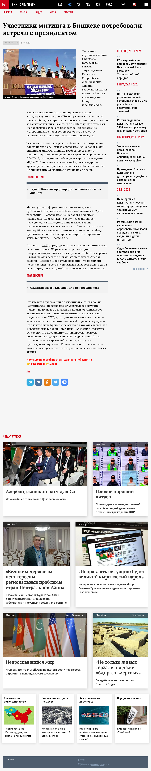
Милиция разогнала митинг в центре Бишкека (66, 288)
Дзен (52, 364)
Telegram (36, 364)
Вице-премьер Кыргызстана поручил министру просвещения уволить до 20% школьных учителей (132, 206)
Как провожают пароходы (91, 700)
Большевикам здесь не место (56, 700)
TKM (89, 4)
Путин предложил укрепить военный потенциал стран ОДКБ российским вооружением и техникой (132, 102)
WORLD (110, 4)
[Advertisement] (75, 413)
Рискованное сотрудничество (16, 700)
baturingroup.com (97, 768)
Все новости (140, 269)
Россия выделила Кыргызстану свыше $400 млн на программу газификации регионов (132, 125)
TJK (79, 4)
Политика (25, 43)
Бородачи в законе (130, 698)
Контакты (10, 762)
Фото (54, 12)
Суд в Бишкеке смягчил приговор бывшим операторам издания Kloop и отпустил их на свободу (132, 255)
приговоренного (63, 120)
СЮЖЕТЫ (70, 12)
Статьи (24, 12)
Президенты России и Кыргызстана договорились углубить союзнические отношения (132, 176)
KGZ (70, 4)
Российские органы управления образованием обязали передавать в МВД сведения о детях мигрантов (132, 230)
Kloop (86, 101)
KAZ (60, 4)
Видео (39, 12)
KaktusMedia (92, 105)
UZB (99, 4)
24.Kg (45, 245)
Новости (7, 12)
